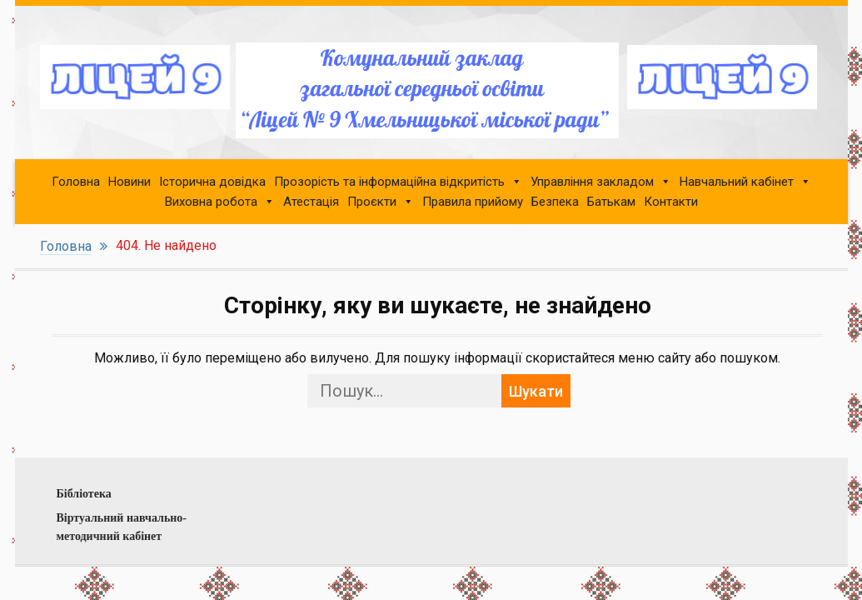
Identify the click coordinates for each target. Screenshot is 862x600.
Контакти (671, 202)
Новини (129, 182)
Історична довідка (212, 182)
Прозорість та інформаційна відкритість (389, 182)
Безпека (555, 202)
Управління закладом (592, 182)
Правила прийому (472, 202)
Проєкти (371, 202)
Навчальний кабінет (737, 182)
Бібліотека (84, 494)
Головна (76, 182)
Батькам (611, 202)
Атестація (311, 202)
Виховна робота (211, 202)
